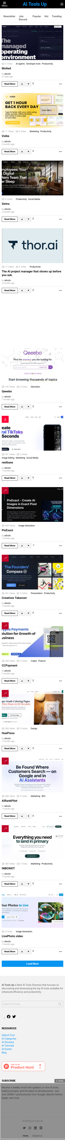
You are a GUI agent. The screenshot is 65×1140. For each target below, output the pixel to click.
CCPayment (9, 665)
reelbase (7, 462)
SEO (43, 796)
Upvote (22, 84)
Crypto (34, 661)
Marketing (34, 131)
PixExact (7, 530)
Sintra (6, 203)
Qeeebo (7, 391)
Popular (37, 16)
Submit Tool (8, 1035)
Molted (6, 68)
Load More (32, 963)
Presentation (37, 593)
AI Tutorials (8, 1045)
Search (59, 1005)
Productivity (47, 64)
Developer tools (33, 64)
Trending (57, 16)
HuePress (8, 733)
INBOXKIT (8, 868)
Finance (42, 661)
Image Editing (8, 458)
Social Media (34, 199)
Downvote (28, 84)
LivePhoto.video (12, 936)
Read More (9, 84)
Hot (46, 16)
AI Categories (9, 1038)
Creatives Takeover (14, 598)
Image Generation (26, 525)
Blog (4, 1052)
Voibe (5, 136)
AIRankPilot (9, 800)
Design (34, 728)
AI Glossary (8, 1042)
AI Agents (20, 64)
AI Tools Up (35, 4)
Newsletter (9, 16)
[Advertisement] (28, 321)
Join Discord (23, 18)
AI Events (7, 1049)
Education (35, 387)
